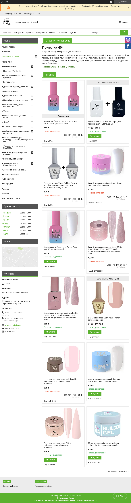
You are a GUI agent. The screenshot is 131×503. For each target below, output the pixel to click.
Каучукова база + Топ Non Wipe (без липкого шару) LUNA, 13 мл (61, 122)
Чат (120, 496)
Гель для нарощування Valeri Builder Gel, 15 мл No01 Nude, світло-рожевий (60, 381)
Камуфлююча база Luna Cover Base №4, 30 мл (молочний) (105, 184)
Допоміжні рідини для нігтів (15, 86)
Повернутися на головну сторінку (59, 67)
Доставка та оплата (11, 198)
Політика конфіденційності (87, 500)
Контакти (63, 32)
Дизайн (6, 122)
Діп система (8, 179)
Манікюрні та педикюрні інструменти (13, 106)
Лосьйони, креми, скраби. (14, 170)
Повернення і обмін (43, 486)
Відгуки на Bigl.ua (10, 486)
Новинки (6, 51)
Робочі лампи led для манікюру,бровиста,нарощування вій (18, 139)
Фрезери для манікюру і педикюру (14, 147)
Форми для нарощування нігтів (14, 117)
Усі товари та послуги (117, 471)
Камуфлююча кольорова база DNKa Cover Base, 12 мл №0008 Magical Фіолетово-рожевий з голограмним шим (61, 316)
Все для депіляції (11, 174)
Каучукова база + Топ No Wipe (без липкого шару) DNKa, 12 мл (104, 123)
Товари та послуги (10, 56)
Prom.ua (78, 496)
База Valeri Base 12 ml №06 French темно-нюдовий (104, 319)
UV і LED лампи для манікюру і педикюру (16, 132)
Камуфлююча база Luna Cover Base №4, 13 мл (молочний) (60, 248)
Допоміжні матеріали (12, 96)
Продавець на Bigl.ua (65, 498)
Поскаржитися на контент (65, 500)
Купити (96, 136)
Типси (6, 111)
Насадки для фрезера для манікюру (15, 153)
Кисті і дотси (9, 82)
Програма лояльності (46, 32)
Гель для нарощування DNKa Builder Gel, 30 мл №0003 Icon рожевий (57, 445)
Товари (17, 32)
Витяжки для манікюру (13, 159)
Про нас (30, 32)
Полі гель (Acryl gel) (12, 71)
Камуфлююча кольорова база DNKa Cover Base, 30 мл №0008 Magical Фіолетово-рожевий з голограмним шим (105, 250)
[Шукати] (124, 32)
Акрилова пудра (10, 91)
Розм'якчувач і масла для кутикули (14, 76)
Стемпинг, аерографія (13, 127)
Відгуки (5, 193)
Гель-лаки (7, 62)
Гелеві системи (9, 66)
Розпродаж (8, 183)
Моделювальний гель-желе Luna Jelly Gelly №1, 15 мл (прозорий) (103, 444)
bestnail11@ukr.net (13, 325)
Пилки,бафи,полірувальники (15, 100)
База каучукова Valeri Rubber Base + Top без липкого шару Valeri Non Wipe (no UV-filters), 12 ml (60, 185)
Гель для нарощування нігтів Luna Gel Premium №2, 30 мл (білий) (104, 380)
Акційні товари (8, 47)
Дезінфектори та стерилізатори (10, 164)
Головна (7, 32)
